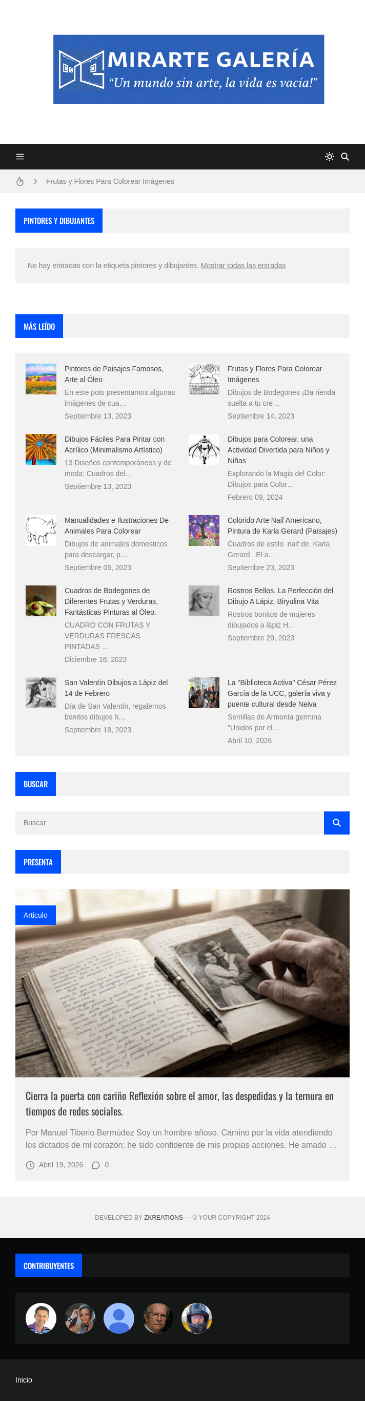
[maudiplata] (196, 1318)
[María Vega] (119, 1318)
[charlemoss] (158, 1318)
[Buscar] (345, 156)
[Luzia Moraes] (80, 1318)
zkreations (163, 1217)
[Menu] (20, 156)
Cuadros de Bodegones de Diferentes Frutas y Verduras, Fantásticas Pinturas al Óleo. (111, 601)
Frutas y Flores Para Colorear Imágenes (110, 181)
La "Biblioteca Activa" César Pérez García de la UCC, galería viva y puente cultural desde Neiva (282, 693)
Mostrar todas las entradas (243, 265)
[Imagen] (182, 983)
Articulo (36, 915)
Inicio (23, 1380)
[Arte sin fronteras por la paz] (41, 1318)
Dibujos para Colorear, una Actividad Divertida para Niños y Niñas (278, 450)
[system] (329, 156)
